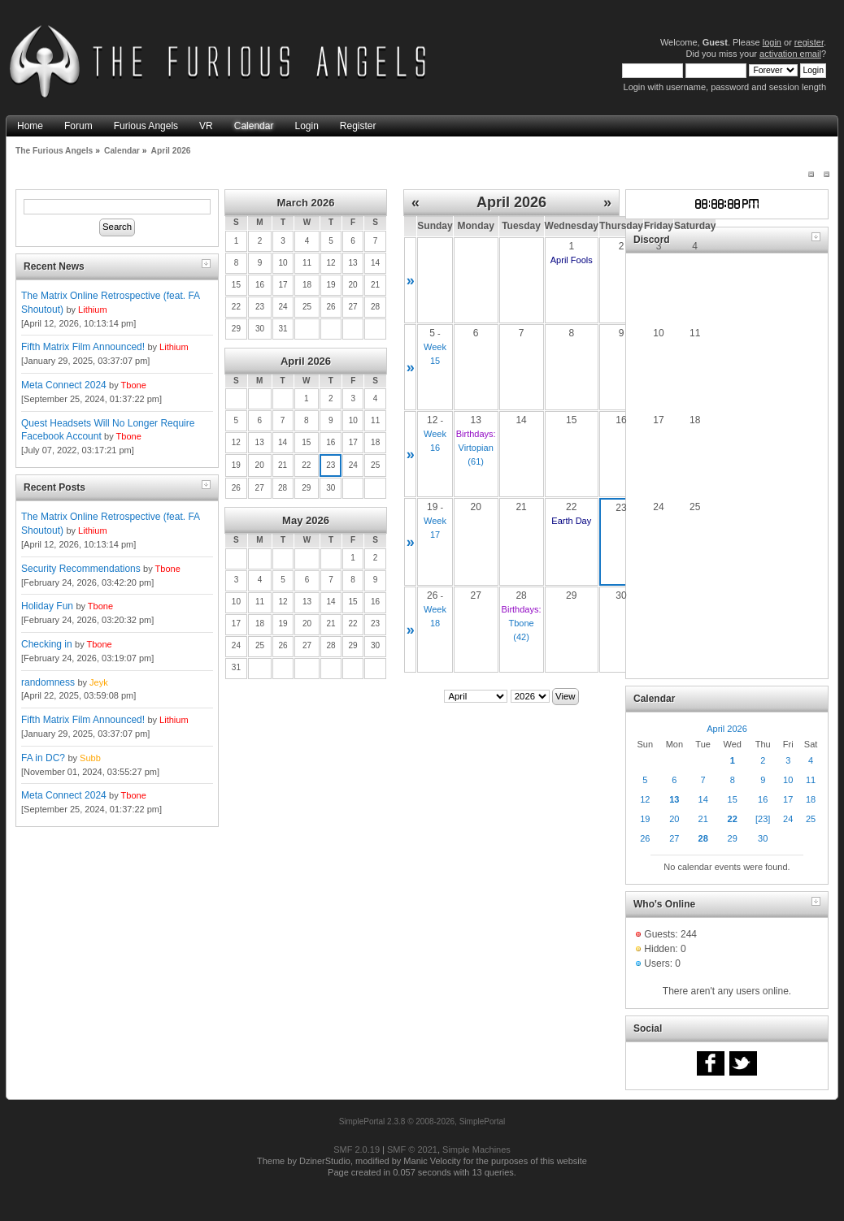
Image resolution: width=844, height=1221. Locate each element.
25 (811, 819)
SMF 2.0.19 (356, 1149)
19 (645, 819)
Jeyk (98, 682)
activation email (790, 53)
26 (645, 838)
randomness (48, 682)
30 (763, 838)
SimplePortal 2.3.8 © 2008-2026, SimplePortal (422, 1121)
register (809, 42)
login (772, 42)
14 (703, 799)
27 (674, 838)
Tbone (133, 385)
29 (732, 838)
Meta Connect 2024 (64, 385)
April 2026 (306, 361)
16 (763, 799)
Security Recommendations (81, 568)
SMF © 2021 (412, 1149)
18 (811, 799)
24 (788, 819)
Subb (90, 758)
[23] (762, 819)
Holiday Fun (47, 606)
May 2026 (305, 520)
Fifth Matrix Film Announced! (83, 347)
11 (811, 780)
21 (703, 819)
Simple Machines (476, 1149)
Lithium (92, 309)
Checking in (46, 644)
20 (674, 819)
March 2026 (306, 203)
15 (732, 799)
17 (788, 799)
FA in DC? (43, 758)
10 (788, 780)
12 (645, 799)
